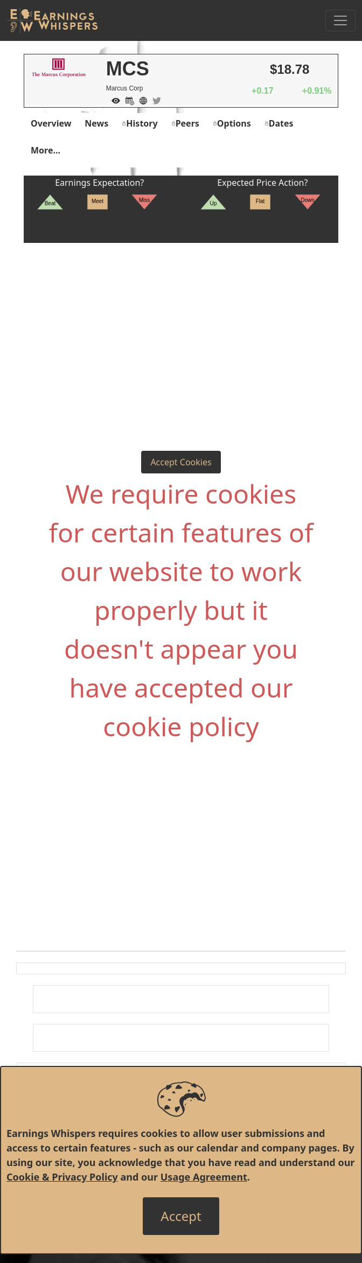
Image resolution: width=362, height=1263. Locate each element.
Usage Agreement (204, 1176)
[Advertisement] (181, 323)
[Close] (181, 1216)
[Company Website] (140, 99)
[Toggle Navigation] (340, 20)
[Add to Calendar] (127, 99)
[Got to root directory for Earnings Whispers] (52, 20)
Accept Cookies (180, 462)
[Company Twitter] (154, 99)
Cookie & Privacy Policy (62, 1176)
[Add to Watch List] (113, 99)
